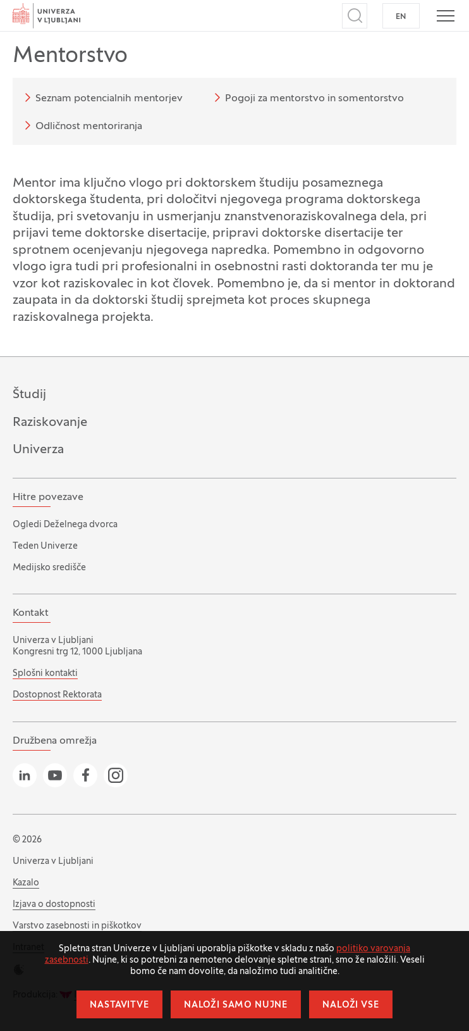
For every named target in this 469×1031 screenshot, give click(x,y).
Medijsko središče (49, 568)
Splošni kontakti (45, 674)
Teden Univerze (45, 546)
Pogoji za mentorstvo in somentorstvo (307, 97)
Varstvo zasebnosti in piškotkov (77, 926)
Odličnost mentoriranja (81, 125)
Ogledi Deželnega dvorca (65, 525)
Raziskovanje (50, 422)
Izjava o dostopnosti (54, 905)
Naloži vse (350, 1005)
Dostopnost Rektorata (57, 695)
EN (401, 17)
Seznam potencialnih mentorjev (101, 97)
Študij (29, 395)
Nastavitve (119, 1005)
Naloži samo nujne (236, 1005)
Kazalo (26, 883)
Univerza (38, 450)
